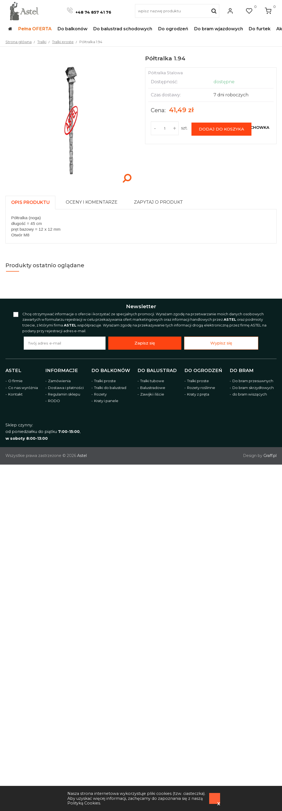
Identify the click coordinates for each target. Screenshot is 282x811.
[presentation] (30, 202)
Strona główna (18, 42)
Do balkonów (110, 370)
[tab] (32, 201)
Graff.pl (270, 455)
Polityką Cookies (83, 803)
